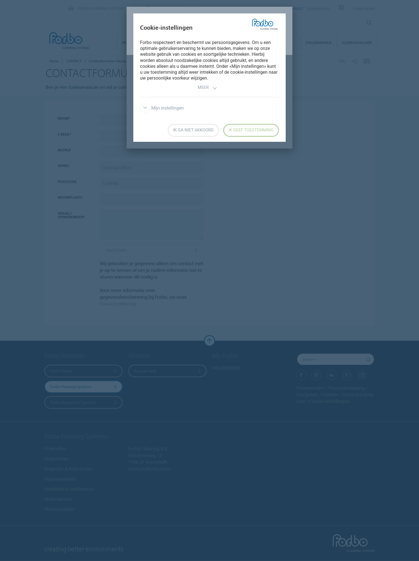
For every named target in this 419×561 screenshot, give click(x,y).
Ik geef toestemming (251, 130)
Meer (207, 88)
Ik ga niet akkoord (193, 130)
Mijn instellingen (162, 108)
